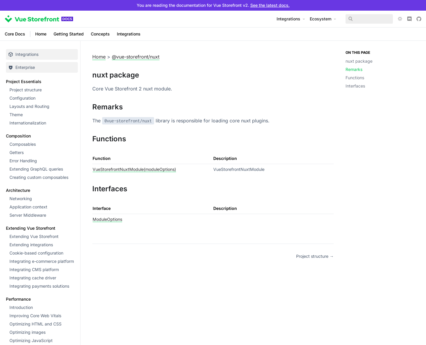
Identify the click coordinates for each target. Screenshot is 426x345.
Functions (355, 77)
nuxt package (359, 61)
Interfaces (355, 85)
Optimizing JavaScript (31, 340)
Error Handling (23, 160)
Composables (22, 144)
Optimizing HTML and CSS (35, 323)
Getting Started (69, 33)
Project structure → (315, 256)
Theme (16, 114)
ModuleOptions (107, 219)
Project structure (25, 89)
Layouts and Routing (29, 106)
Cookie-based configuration (36, 252)
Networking (20, 198)
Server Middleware (27, 215)
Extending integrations (31, 244)
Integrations (129, 33)
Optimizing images (27, 332)
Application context (28, 206)
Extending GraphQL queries (36, 168)
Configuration (22, 98)
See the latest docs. (270, 5)
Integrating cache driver (32, 277)
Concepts (100, 33)
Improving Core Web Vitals (35, 315)
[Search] (369, 19)
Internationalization (27, 122)
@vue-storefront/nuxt (135, 57)
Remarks (354, 69)
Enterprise (21, 67)
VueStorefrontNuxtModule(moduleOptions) (134, 169)
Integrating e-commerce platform (41, 261)
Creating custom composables (38, 177)
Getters (16, 152)
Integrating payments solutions (39, 286)
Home (40, 33)
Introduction (21, 307)
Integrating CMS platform (34, 269)
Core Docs (15, 33)
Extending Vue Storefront (34, 236)
